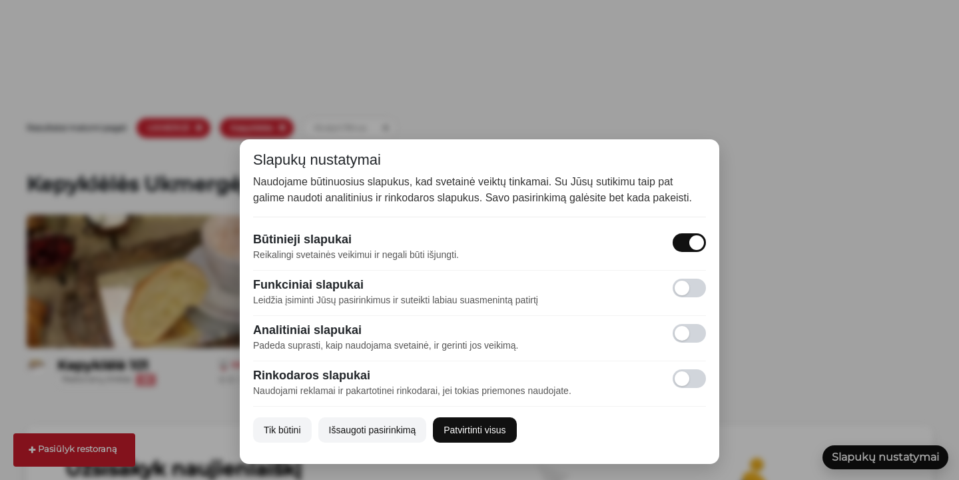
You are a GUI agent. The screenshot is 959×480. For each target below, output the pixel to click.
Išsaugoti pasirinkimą (372, 430)
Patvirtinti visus (474, 430)
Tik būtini (282, 430)
